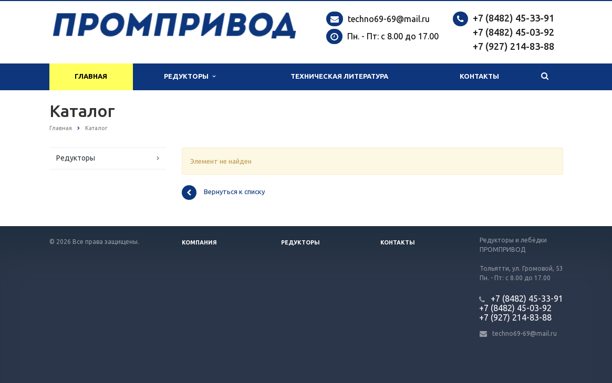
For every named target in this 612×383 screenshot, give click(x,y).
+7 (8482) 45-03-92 (513, 32)
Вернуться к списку (223, 192)
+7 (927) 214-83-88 (513, 46)
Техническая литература (340, 76)
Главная (91, 76)
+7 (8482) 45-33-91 (513, 18)
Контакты (479, 76)
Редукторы (189, 76)
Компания (199, 242)
